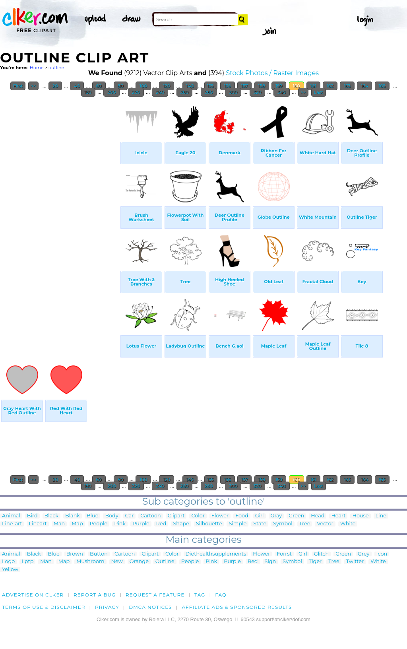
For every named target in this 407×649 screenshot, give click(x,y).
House (360, 516)
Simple (237, 524)
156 (227, 86)
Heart (338, 516)
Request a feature (155, 595)
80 (120, 86)
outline (56, 67)
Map (77, 524)
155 (211, 86)
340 (281, 92)
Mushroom (90, 561)
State (259, 524)
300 (233, 92)
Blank (72, 516)
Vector (325, 524)
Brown (74, 554)
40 (77, 86)
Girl (259, 516)
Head (317, 516)
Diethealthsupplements (216, 554)
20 (55, 86)
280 (209, 92)
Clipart (176, 516)
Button (99, 554)
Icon (382, 554)
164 (364, 86)
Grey (363, 554)
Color (197, 516)
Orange (139, 561)
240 (160, 92)
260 (184, 92)
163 (347, 86)
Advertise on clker (33, 595)
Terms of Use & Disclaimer (43, 607)
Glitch (321, 554)
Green (296, 516)
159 (278, 86)
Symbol (283, 524)
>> (303, 92)
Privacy (107, 607)
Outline (164, 561)
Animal (11, 516)
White (348, 524)
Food (241, 516)
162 (330, 86)
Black (51, 516)
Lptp (27, 561)
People (99, 524)
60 (99, 86)
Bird (32, 516)
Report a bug (95, 595)
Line (381, 516)
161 (313, 86)
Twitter (355, 561)
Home (37, 67)
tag (199, 595)
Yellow (10, 569)
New (117, 561)
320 (257, 92)
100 (143, 86)
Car (129, 516)
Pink (120, 524)
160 (296, 86)
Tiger (315, 561)
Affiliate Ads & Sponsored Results (237, 607)
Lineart (38, 524)
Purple (140, 524)
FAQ (221, 595)
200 (111, 92)
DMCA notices (150, 607)
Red (161, 524)
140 (190, 86)
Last (318, 92)
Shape (181, 524)
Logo (8, 561)
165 (382, 86)
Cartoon (150, 516)
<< (33, 86)
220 (136, 92)
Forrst (284, 554)
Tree (304, 524)
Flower (220, 516)
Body (111, 516)
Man (59, 524)
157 (244, 86)
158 (261, 86)
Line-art (12, 524)
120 (166, 86)
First (18, 86)
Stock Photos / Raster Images (272, 73)
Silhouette (209, 524)
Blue (92, 516)
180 (88, 92)
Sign (270, 561)
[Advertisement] (59, 220)
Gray (276, 516)
